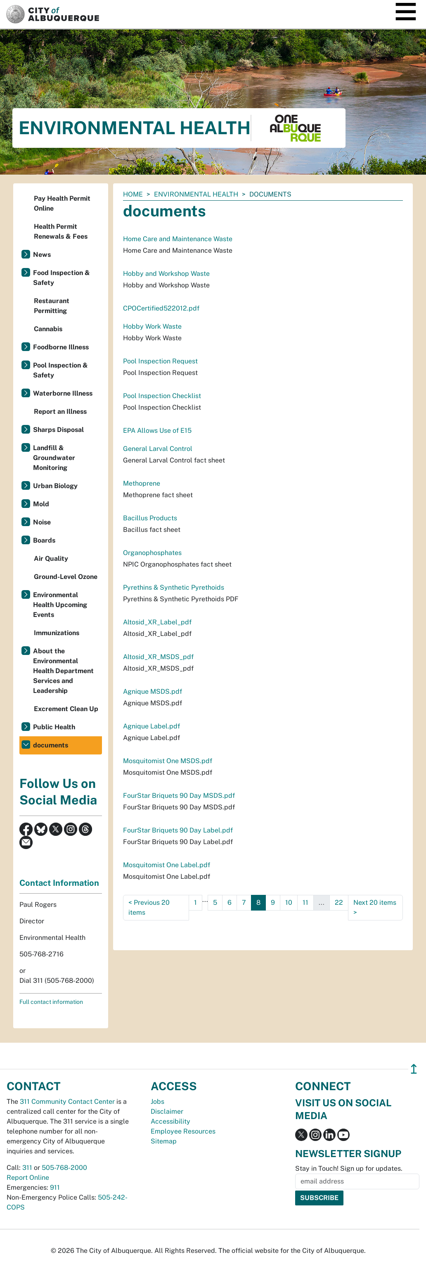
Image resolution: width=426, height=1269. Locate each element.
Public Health (54, 727)
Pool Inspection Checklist (162, 396)
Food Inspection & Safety (61, 278)
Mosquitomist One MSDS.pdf (167, 761)
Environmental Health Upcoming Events (60, 605)
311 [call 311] (27, 1168)
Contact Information (59, 883)
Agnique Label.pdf (151, 726)
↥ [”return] (413, 1069)
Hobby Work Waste (152, 326)
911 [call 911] (55, 1187)
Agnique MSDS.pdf (152, 691)
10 (288, 902)
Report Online (28, 1177)
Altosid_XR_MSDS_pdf (158, 657)
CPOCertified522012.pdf (161, 308)
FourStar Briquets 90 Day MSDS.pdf (179, 795)
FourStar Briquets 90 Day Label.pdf (178, 830)
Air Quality (51, 558)
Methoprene (141, 483)
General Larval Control (157, 449)
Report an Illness (60, 411)
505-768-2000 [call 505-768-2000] (64, 1168)
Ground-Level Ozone (65, 577)
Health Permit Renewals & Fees (61, 231)
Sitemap (164, 1141)
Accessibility (170, 1121)
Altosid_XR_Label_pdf (157, 622)
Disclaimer (167, 1111)
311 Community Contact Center (67, 1101)
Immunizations (56, 633)
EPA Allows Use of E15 (157, 430)
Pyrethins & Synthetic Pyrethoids (173, 587)
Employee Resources (183, 1131)
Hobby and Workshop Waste (166, 274)
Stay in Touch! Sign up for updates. (348, 1168)
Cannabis (48, 329)
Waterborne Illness (62, 393)
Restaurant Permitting (51, 306)
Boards (44, 540)
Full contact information (51, 1002)
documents (50, 745)
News (42, 255)
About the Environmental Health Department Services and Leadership (63, 671)
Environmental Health (196, 194)
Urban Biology (55, 486)
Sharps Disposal (58, 430)
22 (339, 902)
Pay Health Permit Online (62, 203)
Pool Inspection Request (160, 361)
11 (305, 902)
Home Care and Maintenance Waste (177, 239)
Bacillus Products (150, 518)
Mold (41, 504)
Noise (42, 522)
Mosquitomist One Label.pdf (166, 865)
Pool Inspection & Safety (60, 370)
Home (133, 194)
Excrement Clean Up (66, 709)
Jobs (157, 1101)
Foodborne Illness (61, 347)
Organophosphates (152, 553)
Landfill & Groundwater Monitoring (54, 458)
